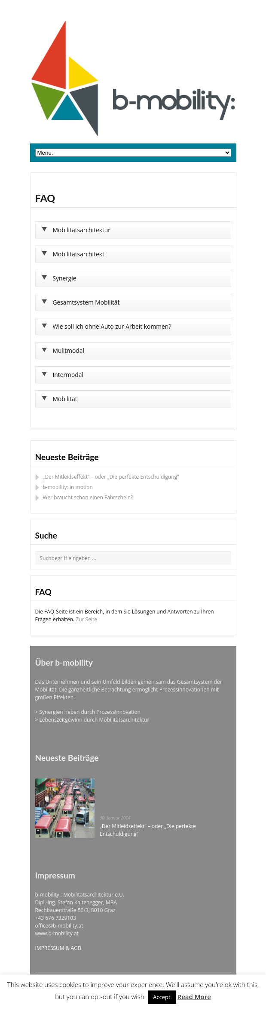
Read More (194, 996)
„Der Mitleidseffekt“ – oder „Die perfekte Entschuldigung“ (111, 476)
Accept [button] (162, 997)
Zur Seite (86, 619)
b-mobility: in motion (68, 487)
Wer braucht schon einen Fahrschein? (88, 497)
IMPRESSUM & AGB (58, 948)
